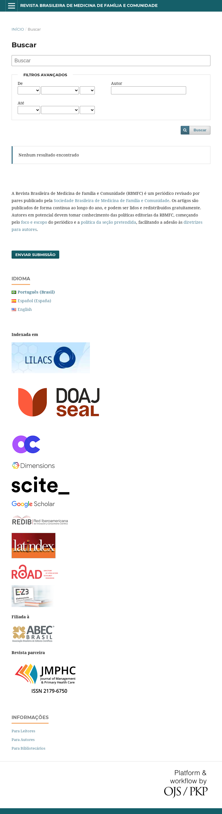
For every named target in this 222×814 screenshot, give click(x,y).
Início (18, 29)
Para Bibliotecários (28, 748)
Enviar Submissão (35, 254)
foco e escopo (34, 222)
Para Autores (23, 739)
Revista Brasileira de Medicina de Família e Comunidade (89, 5)
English (25, 309)
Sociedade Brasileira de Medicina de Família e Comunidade (111, 200)
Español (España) (34, 300)
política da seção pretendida (108, 222)
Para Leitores (23, 730)
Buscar (200, 130)
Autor (116, 83)
